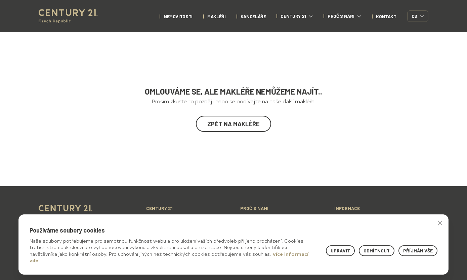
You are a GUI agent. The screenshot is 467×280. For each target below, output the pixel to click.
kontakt (386, 16)
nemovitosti (178, 16)
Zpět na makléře (233, 124)
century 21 (297, 16)
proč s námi (344, 16)
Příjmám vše (418, 250)
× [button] (440, 222)
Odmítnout (377, 250)
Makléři (216, 16)
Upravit (340, 250)
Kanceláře (253, 16)
